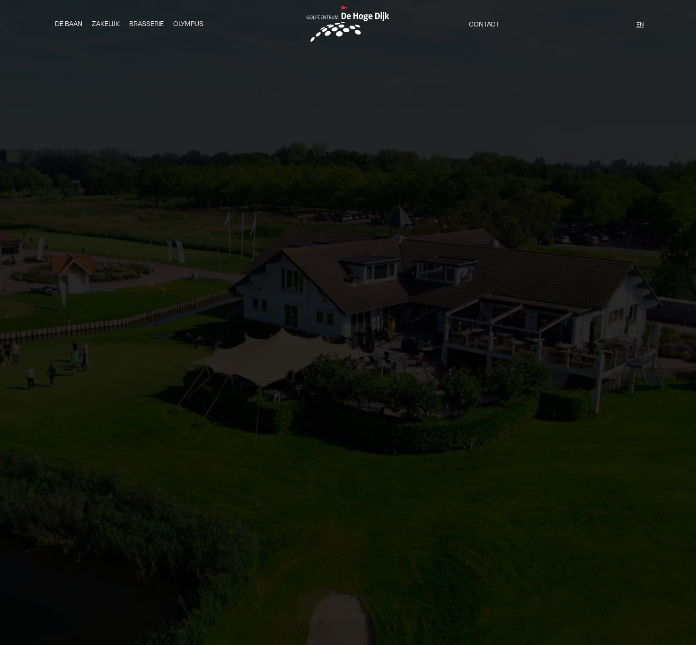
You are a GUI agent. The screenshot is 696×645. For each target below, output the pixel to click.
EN (640, 24)
